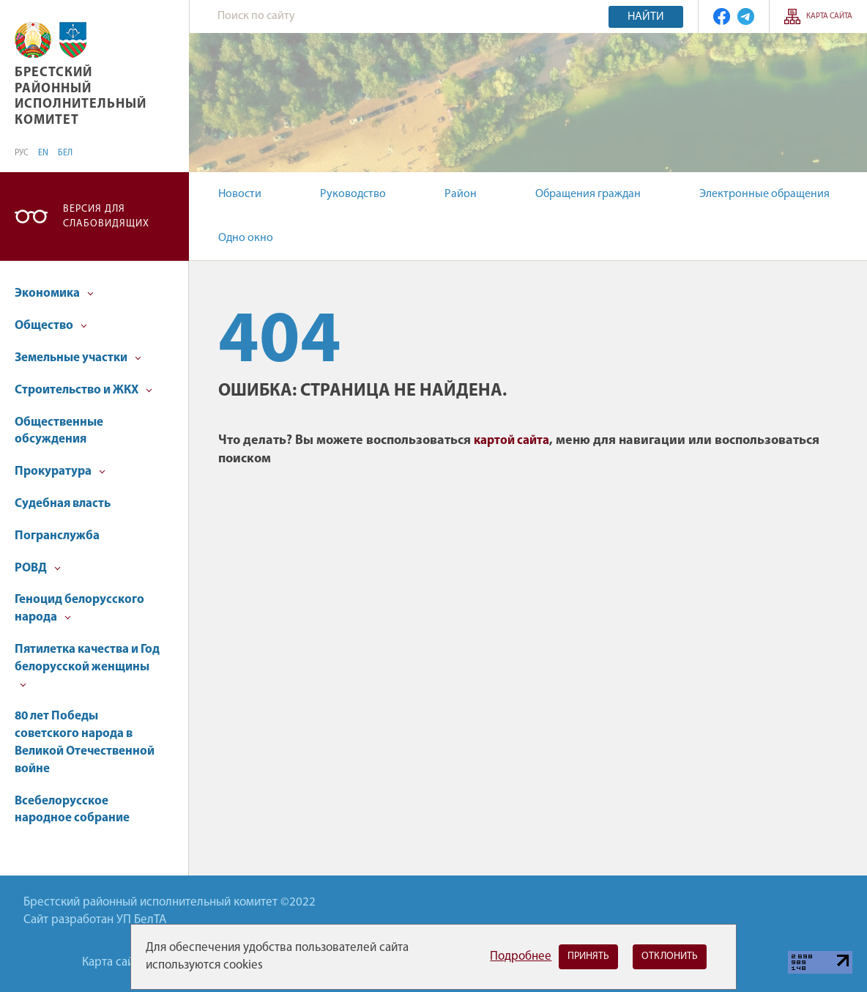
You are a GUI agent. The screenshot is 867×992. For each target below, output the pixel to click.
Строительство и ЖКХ (83, 390)
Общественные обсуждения (59, 431)
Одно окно (245, 238)
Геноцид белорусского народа (79, 608)
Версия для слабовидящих (106, 216)
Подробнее (520, 956)
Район (460, 194)
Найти (646, 17)
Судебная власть (63, 503)
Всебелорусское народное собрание (72, 810)
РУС (22, 153)
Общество (51, 325)
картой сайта (511, 440)
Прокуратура (60, 471)
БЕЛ (65, 153)
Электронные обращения (764, 194)
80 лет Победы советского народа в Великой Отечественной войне (85, 742)
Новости (239, 194)
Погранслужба (57, 536)
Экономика (54, 293)
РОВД (38, 568)
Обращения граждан (588, 194)
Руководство (353, 194)
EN (43, 153)
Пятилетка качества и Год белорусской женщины (87, 665)
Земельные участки (78, 358)
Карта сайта (829, 16)
